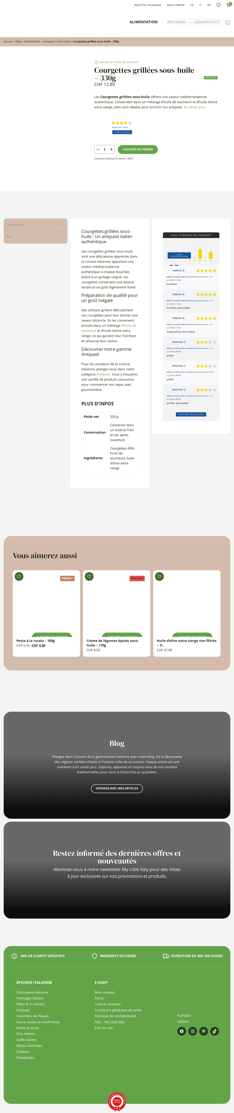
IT (200, 5)
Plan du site (104, 1028)
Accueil (8, 41)
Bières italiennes (29, 1046)
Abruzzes (210, 78)
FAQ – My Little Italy (110, 1022)
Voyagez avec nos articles (117, 788)
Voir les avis (122, 132)
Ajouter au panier (137, 149)
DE (209, 5)
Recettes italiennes (147, 5)
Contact (183, 1021)
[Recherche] (228, 22)
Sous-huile (63, 41)
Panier (100, 998)
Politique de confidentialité (115, 1016)
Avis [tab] (9, 236)
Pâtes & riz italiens (30, 1004)
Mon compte (176, 5)
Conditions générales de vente (118, 1010)
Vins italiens (25, 1034)
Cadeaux (23, 1051)
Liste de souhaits (218, 5)
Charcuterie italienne (32, 992)
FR (191, 5)
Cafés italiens (26, 1040)
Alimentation (144, 22)
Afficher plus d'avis (191, 414)
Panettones (25, 1057)
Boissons (176, 22)
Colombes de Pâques (32, 1016)
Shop (18, 41)
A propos (184, 1015)
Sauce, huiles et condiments (38, 1022)
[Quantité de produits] (104, 149)
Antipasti (48, 41)
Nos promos (207, 22)
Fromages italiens (30, 998)
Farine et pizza (27, 1028)
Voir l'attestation (179, 255)
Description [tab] (15, 224)
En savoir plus (194, 107)
